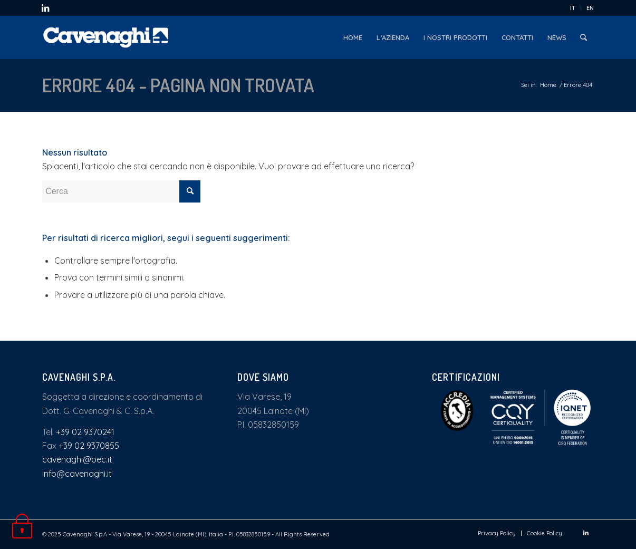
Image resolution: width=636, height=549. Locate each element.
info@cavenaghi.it (77, 473)
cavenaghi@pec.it (77, 459)
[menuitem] (573, 8)
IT (572, 8)
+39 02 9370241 (85, 432)
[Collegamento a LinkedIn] (45, 8)
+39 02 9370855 (89, 445)
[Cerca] (583, 37)
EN (590, 8)
